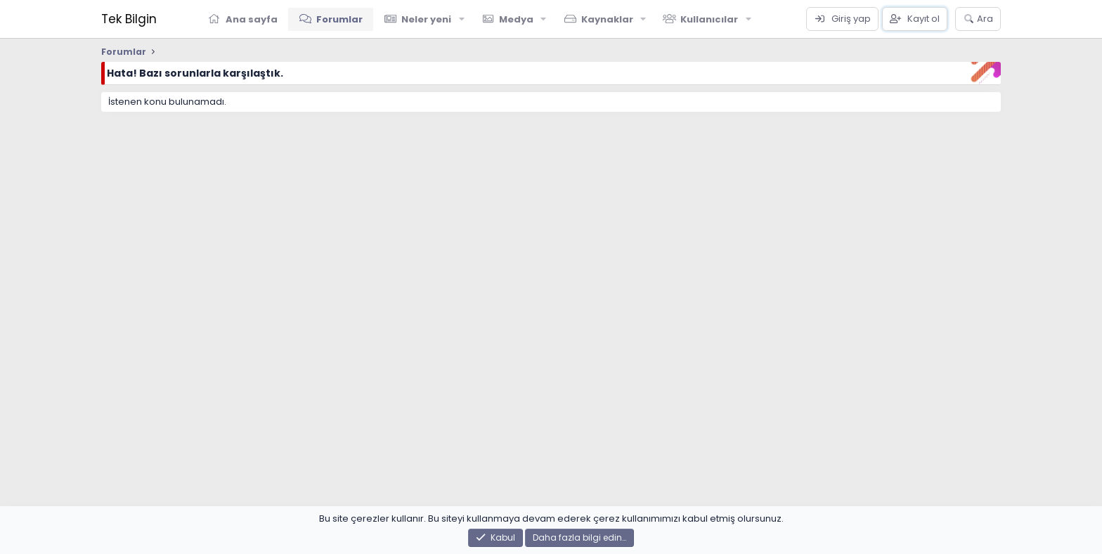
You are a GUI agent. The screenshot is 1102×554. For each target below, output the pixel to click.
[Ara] (978, 19)
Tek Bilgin (129, 19)
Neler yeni (426, 19)
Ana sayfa (252, 19)
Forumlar (339, 19)
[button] (462, 19)
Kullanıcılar (709, 19)
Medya (516, 19)
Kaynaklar (607, 19)
